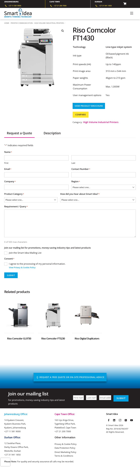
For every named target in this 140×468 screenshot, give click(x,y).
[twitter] (125, 419)
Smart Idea (113, 425)
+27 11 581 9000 (12, 431)
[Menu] (131, 13)
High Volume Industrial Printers (49, 23)
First (6, 163)
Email (7, 169)
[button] (62, 30)
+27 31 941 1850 (12, 454)
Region (75, 182)
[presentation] (5, 462)
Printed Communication (22, 23)
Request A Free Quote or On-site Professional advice (70, 377)
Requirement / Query (16, 207)
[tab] (37, 131)
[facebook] (108, 419)
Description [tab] (52, 133)
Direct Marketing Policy (65, 452)
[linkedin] (114, 419)
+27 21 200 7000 (63, 431)
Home (6, 23)
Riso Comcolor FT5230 (53, 338)
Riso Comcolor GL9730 (19, 338)
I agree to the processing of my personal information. (37, 265)
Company (10, 182)
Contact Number (80, 169)
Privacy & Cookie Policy (66, 444)
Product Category (14, 194)
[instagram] (120, 419)
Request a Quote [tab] (19, 133)
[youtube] (131, 419)
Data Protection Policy (65, 448)
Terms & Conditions (64, 456)
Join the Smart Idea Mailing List (25, 252)
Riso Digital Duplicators (87, 338)
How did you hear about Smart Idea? (80, 194)
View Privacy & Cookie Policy (22, 267)
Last (73, 163)
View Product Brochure (89, 105)
